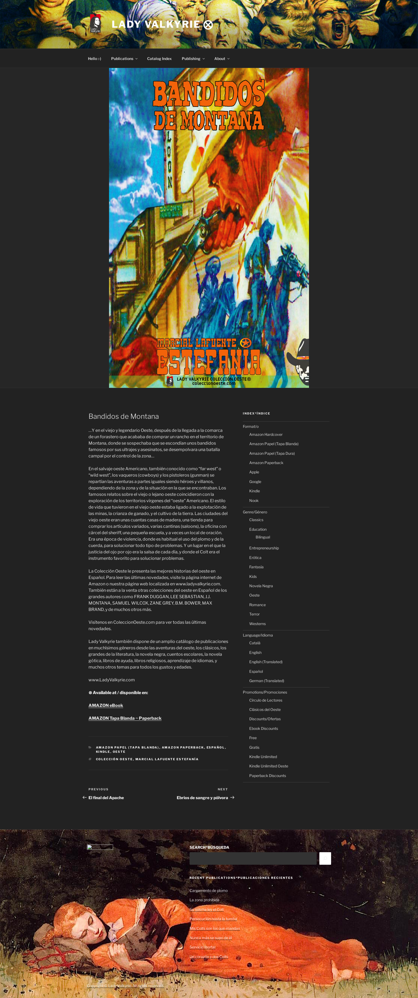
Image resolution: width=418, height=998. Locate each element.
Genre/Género (255, 512)
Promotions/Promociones (265, 692)
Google (255, 481)
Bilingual (263, 537)
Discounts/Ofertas (265, 719)
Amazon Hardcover (266, 434)
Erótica (255, 557)
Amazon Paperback (183, 747)
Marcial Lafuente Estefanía (167, 759)
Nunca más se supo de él (211, 937)
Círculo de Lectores (265, 700)
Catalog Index (159, 58)
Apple (254, 472)
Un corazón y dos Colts (209, 956)
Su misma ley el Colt (207, 909)
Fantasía (256, 567)
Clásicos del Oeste (265, 709)
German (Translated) (266, 680)
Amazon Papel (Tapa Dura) (272, 453)
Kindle (103, 752)
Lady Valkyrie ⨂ (163, 24)
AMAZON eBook (106, 705)
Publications (124, 58)
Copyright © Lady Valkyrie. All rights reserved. (125, 985)
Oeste (119, 752)
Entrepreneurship (264, 548)
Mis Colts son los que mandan (215, 928)
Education (258, 529)
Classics (256, 519)
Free (253, 737)
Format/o (251, 426)
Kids (253, 576)
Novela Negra (261, 585)
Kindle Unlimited (263, 756)
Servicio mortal (202, 947)
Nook (254, 500)
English (255, 652)
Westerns (257, 623)
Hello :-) (94, 58)
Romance (257, 604)
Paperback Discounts (267, 775)
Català (254, 643)
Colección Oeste (114, 759)
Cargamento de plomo (209, 890)
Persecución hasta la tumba (213, 918)
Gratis (254, 747)
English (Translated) (266, 661)
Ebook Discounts (263, 728)
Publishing (194, 58)
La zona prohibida (204, 900)
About (222, 58)
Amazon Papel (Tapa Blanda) (127, 747)
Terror (254, 614)
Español (216, 747)
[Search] (325, 858)
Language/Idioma (258, 635)
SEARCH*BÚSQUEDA (209, 847)
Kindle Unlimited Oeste (268, 766)
